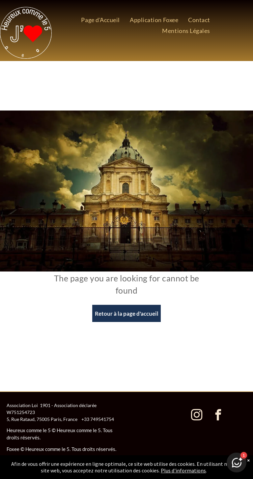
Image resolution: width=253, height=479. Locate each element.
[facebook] (218, 415)
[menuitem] (100, 19)
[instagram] (197, 415)
